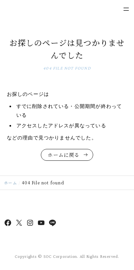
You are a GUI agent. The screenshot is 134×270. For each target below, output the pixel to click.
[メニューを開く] (126, 9)
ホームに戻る (63, 154)
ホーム (10, 182)
